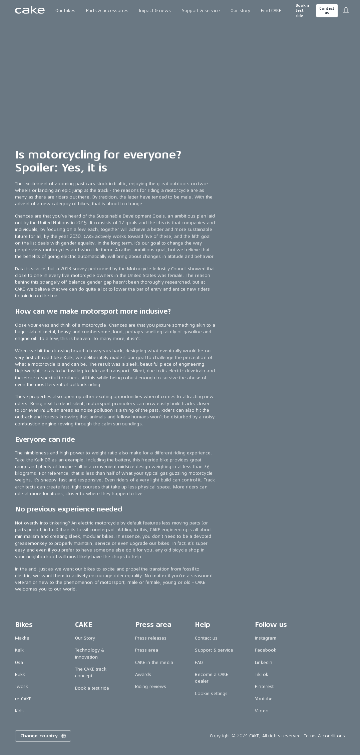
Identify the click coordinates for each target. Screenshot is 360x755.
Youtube (264, 698)
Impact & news (155, 10)
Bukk (20, 674)
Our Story (85, 638)
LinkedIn (263, 662)
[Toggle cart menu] (346, 10)
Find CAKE (271, 10)
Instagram (265, 638)
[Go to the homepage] (30, 10)
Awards (143, 674)
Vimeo (262, 710)
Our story (240, 10)
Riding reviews (150, 686)
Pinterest (264, 686)
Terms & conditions (324, 735)
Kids (19, 710)
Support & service (201, 10)
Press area (146, 650)
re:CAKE (23, 698)
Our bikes (65, 10)
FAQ (199, 662)
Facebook (265, 650)
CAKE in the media (154, 662)
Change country (43, 736)
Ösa (19, 662)
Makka (22, 638)
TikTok (261, 674)
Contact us (326, 10)
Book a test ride (302, 10)
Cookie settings (211, 693)
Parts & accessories (107, 10)
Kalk (19, 650)
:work (21, 686)
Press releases (151, 638)
